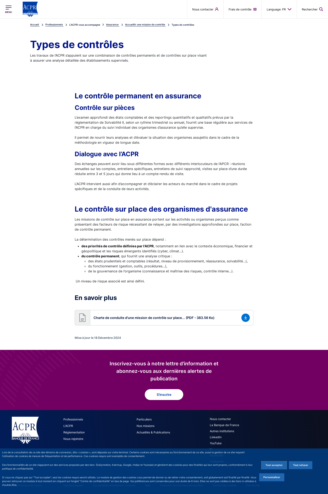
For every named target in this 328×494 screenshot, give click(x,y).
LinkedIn (216, 437)
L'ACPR (68, 426)
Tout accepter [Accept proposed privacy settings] (274, 465)
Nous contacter (220, 419)
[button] (164, 317)
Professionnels (73, 419)
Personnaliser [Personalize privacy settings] (271, 477)
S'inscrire (164, 394)
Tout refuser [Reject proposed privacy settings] (300, 465)
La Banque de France (224, 425)
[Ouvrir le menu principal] (8, 9)
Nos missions (145, 426)
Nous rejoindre (73, 439)
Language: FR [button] (279, 9)
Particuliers (144, 419)
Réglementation (74, 432)
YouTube (216, 443)
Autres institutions (222, 431)
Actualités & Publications (153, 432)
